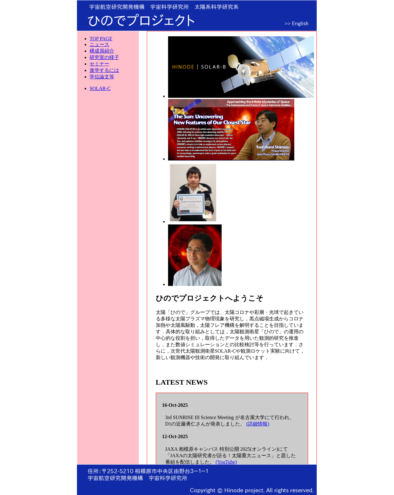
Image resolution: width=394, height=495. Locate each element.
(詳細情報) (257, 423)
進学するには (104, 70)
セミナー (99, 63)
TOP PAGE (101, 38)
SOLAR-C (100, 88)
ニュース (99, 44)
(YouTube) (226, 462)
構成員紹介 (102, 50)
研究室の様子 (104, 57)
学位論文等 (102, 76)
